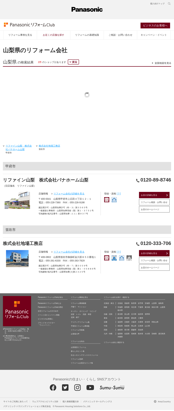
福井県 (140, 315)
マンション (82, 308)
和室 (89, 315)
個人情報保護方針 (71, 402)
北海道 (120, 304)
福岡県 (120, 335)
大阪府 (133, 323)
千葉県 (140, 308)
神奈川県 (155, 308)
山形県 (154, 304)
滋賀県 (120, 323)
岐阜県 (120, 319)
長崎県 (133, 335)
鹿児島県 (161, 335)
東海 (105, 319)
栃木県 (120, 311)
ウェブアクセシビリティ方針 (45, 402)
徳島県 (120, 331)
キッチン (74, 312)
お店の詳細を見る (149, 196)
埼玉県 (133, 308)
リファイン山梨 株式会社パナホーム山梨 (45, 181)
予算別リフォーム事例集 (80, 327)
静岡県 (126, 319)
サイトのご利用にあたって (15, 402)
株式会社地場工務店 (23, 244)
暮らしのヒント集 (77, 352)
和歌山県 (155, 323)
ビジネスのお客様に (45, 320)
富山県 (126, 315)
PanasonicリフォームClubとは (49, 304)
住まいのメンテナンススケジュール (84, 356)
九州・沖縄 (108, 335)
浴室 (72, 315)
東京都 (147, 308)
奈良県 (147, 323)
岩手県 (140, 304)
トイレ (78, 315)
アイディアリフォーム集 (80, 323)
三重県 (140, 319)
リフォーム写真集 (77, 331)
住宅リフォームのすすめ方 (48, 312)
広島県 (140, 327)
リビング (93, 312)
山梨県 (162, 308)
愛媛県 (133, 331)
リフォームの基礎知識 (87, 36)
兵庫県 (140, 323)
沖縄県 (120, 338)
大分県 (147, 335)
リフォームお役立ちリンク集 (82, 364)
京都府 (126, 323)
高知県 (140, 331)
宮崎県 (154, 335)
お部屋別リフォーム (78, 348)
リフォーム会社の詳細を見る (69, 194)
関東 (105, 308)
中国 (105, 327)
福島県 (160, 304)
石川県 (133, 315)
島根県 (126, 327)
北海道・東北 (109, 304)
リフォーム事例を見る (20, 36)
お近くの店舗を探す (53, 36)
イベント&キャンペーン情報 (48, 316)
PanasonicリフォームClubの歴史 (50, 308)
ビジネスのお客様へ (156, 26)
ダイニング (83, 312)
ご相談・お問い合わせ (120, 36)
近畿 (105, 323)
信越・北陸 (108, 315)
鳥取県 (120, 327)
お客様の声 (75, 335)
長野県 (147, 315)
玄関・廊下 (75, 318)
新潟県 (120, 315)
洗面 (84, 315)
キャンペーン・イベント (154, 36)
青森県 (126, 304)
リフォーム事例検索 (78, 304)
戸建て (73, 308)
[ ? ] (119, 194)
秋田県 (133, 304)
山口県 (147, 327)
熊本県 (140, 335)
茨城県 (120, 308)
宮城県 (147, 304)
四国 (105, 331)
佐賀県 (126, 335)
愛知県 (133, 319)
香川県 (126, 331)
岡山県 (133, 327)
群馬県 (126, 308)
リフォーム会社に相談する (114, 343)
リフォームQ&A (77, 360)
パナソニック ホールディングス (97, 402)
